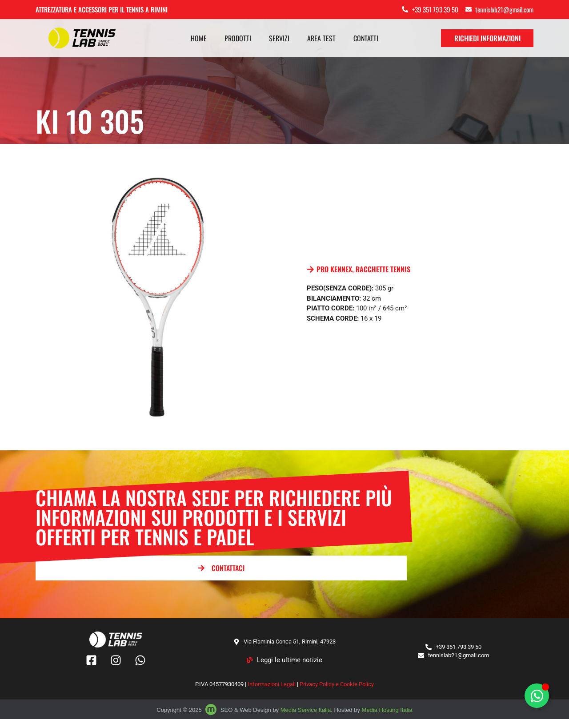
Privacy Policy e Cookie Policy (337, 684)
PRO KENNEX (334, 269)
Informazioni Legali (272, 684)
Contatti (365, 38)
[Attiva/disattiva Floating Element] (537, 695)
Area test (321, 38)
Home (199, 38)
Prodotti (237, 38)
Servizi (279, 38)
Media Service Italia (305, 710)
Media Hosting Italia (387, 710)
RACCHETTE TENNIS (383, 269)
